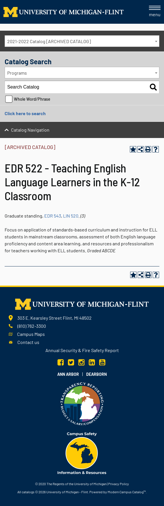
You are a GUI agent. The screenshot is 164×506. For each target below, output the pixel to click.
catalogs (28, 492)
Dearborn (96, 374)
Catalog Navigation (30, 130)
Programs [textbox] (17, 73)
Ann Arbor (68, 374)
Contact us (28, 342)
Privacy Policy (118, 484)
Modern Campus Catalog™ (127, 492)
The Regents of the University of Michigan (76, 484)
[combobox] (82, 41)
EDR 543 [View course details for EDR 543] (52, 215)
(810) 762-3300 (31, 326)
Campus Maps (31, 334)
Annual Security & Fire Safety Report (82, 350)
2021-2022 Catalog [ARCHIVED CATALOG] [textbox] (49, 41)
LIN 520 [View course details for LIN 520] (70, 215)
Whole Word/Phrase (32, 99)
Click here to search (25, 113)
